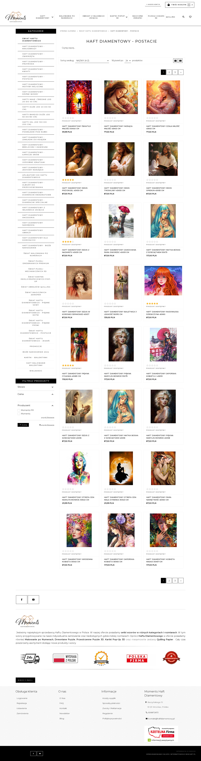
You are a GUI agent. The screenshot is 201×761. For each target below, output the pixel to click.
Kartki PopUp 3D (117, 17)
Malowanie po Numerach (67, 17)
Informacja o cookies (186, 751)
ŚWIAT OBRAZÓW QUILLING (35, 287)
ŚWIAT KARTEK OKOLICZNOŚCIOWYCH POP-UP (36, 279)
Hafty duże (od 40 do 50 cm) (36, 108)
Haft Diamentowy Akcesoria (32, 216)
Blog (61, 718)
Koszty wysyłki (109, 698)
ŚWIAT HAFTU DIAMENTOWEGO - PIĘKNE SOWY (36, 302)
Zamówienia (22, 713)
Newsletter (64, 713)
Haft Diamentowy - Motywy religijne (33, 85)
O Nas (62, 698)
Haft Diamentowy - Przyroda (33, 63)
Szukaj (23, 425)
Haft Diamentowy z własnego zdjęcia (33, 209)
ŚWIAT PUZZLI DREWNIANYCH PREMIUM (36, 262)
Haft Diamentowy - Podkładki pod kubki (34, 131)
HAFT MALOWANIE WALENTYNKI (36, 364)
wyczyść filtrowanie (47, 417)
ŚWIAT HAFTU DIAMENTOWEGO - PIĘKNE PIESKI (36, 322)
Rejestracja (22, 703)
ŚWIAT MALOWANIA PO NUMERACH (36, 254)
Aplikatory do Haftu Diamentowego (34, 176)
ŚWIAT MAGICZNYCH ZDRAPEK (35, 293)
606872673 (152, 712)
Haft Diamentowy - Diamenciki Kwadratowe (36, 193)
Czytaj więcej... (68, 48)
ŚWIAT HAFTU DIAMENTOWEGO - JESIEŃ (36, 339)
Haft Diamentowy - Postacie (33, 78)
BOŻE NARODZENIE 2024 (36, 352)
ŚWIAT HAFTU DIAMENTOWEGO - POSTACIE (35, 332)
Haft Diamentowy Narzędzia (32, 224)
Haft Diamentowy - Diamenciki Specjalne (35, 201)
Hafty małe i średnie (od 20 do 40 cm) (36, 100)
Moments (25, 413)
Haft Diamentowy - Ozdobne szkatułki (33, 161)
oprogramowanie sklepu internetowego (165, 754)
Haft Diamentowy (43, 17)
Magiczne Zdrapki (138, 17)
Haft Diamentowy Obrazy (32, 231)
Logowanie (22, 698)
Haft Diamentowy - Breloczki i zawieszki (35, 146)
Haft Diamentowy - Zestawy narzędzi (33, 168)
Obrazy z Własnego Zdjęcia (94, 17)
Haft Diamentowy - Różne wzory (33, 93)
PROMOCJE (36, 346)
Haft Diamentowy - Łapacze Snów (33, 153)
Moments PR (27, 410)
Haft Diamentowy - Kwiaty (33, 70)
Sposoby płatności (111, 703)
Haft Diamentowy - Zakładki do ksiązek (34, 138)
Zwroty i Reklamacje (112, 708)
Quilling (170, 17)
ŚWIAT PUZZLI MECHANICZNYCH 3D (36, 270)
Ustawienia (22, 708)
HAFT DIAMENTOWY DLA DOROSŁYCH (35, 239)
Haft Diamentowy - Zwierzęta (33, 55)
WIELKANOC (36, 371)
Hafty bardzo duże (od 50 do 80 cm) (36, 115)
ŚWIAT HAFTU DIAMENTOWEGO (31, 40)
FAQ (61, 703)
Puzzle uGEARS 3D (156, 17)
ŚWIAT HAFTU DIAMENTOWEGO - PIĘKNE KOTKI (36, 312)
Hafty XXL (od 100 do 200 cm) (34, 123)
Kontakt (63, 708)
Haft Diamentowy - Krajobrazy (33, 47)
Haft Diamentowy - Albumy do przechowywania (33, 185)
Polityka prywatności (112, 718)
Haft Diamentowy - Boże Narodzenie (36, 246)
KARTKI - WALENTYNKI (36, 357)
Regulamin (107, 713)
